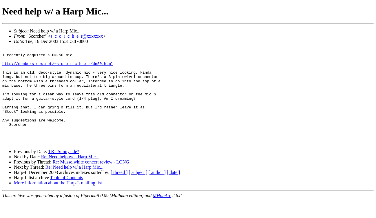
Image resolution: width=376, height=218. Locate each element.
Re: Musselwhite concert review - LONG (90, 179)
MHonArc (162, 212)
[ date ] (173, 189)
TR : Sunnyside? (63, 168)
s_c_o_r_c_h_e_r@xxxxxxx (76, 36)
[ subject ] (138, 189)
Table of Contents (66, 194)
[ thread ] (119, 189)
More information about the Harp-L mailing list (58, 200)
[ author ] (157, 189)
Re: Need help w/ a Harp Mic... (70, 174)
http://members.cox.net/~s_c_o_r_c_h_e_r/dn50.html (57, 66)
